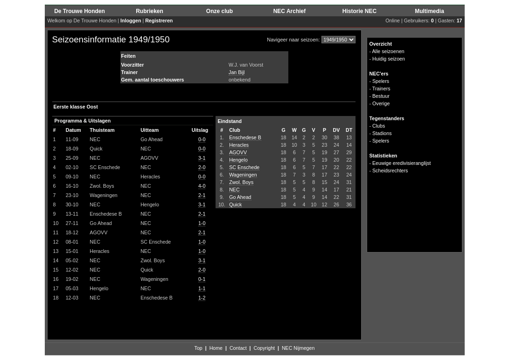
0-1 (201, 279)
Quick (235, 204)
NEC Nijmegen (298, 348)
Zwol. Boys (241, 182)
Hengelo (238, 160)
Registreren (159, 20)
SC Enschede (244, 167)
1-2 (201, 297)
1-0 (201, 223)
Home (216, 348)
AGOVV (238, 152)
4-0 (201, 186)
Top (198, 348)
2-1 (201, 195)
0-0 (201, 139)
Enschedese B (245, 137)
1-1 (201, 288)
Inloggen (130, 20)
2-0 (201, 167)
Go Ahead (240, 197)
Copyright (264, 348)
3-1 (201, 158)
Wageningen (243, 174)
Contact (238, 348)
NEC (234, 189)
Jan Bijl (236, 72)
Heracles (239, 145)
